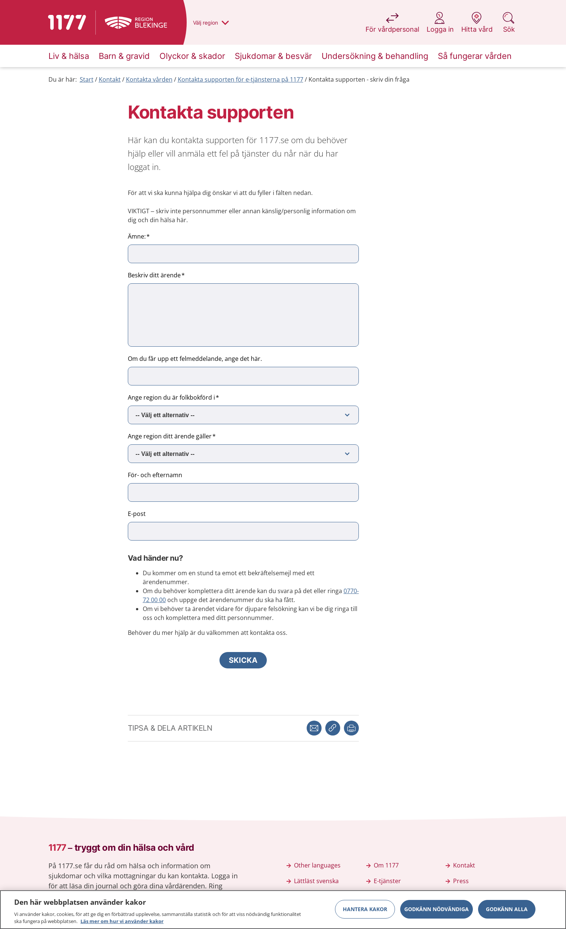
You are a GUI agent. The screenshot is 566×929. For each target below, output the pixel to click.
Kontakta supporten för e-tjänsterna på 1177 (240, 79)
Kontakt (110, 79)
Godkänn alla (507, 909)
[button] (351, 728)
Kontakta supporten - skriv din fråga (359, 79)
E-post (137, 514)
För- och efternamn (155, 475)
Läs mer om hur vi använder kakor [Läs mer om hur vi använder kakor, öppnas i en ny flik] (122, 921)
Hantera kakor (365, 909)
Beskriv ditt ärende (154, 275)
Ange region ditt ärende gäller (170, 436)
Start (87, 79)
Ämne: (137, 236)
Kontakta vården (149, 79)
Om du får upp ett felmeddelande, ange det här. (195, 359)
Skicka (243, 660)
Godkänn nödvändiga (436, 909)
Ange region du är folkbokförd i (171, 397)
